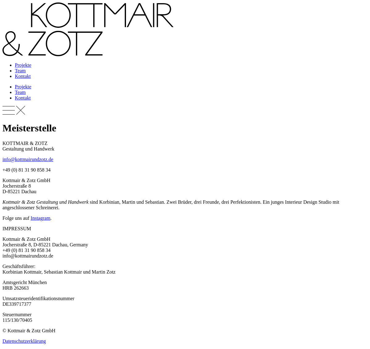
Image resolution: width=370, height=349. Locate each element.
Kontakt (23, 76)
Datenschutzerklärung (24, 341)
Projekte (23, 65)
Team (20, 70)
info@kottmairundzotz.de (27, 159)
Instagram (40, 218)
